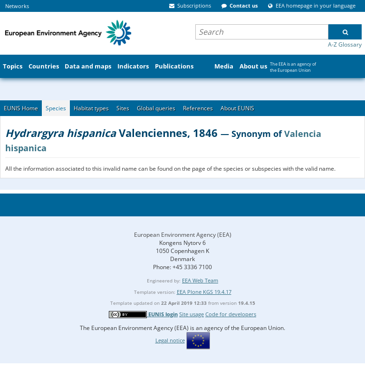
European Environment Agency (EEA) (182, 235)
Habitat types (91, 108)
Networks (17, 6)
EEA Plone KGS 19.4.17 (204, 291)
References (198, 108)
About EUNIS (237, 108)
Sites (122, 108)
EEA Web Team (200, 280)
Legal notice (170, 340)
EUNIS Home (21, 108)
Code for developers (230, 314)
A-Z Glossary (345, 44)
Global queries (156, 108)
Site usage (191, 314)
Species (56, 108)
